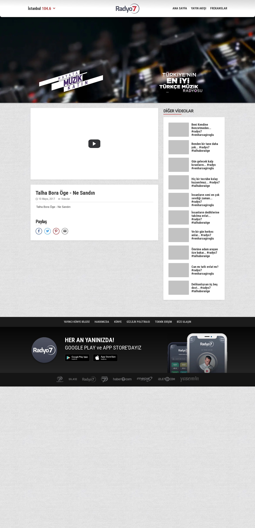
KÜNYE (118, 321)
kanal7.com (60, 379)
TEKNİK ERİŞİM (164, 321)
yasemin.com (189, 379)
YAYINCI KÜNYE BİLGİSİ (77, 321)
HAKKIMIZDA (102, 321)
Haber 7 (122, 379)
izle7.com (166, 379)
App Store (105, 357)
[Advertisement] (127, 41)
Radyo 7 (44, 351)
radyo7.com (89, 379)
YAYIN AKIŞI (198, 8)
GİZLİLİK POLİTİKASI (139, 321)
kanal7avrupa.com (104, 379)
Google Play (77, 357)
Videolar (65, 198)
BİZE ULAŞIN (184, 321)
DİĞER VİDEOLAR (178, 111)
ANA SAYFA (180, 8)
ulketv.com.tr (72, 379)
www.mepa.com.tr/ (145, 379)
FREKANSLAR (218, 8)
